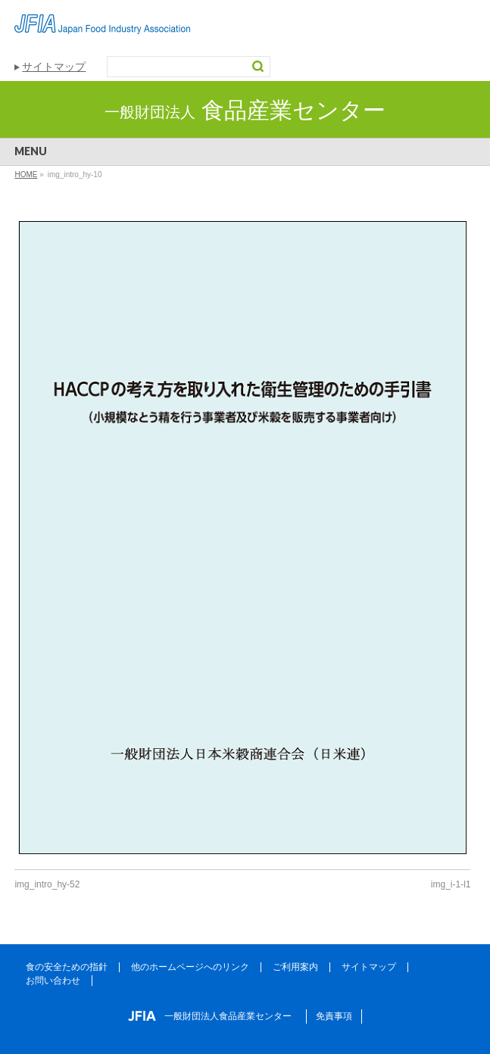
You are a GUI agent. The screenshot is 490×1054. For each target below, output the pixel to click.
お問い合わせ (53, 980)
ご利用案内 (295, 967)
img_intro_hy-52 (47, 884)
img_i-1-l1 (451, 884)
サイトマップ (54, 67)
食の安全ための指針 (67, 967)
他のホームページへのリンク (190, 967)
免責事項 (334, 1016)
